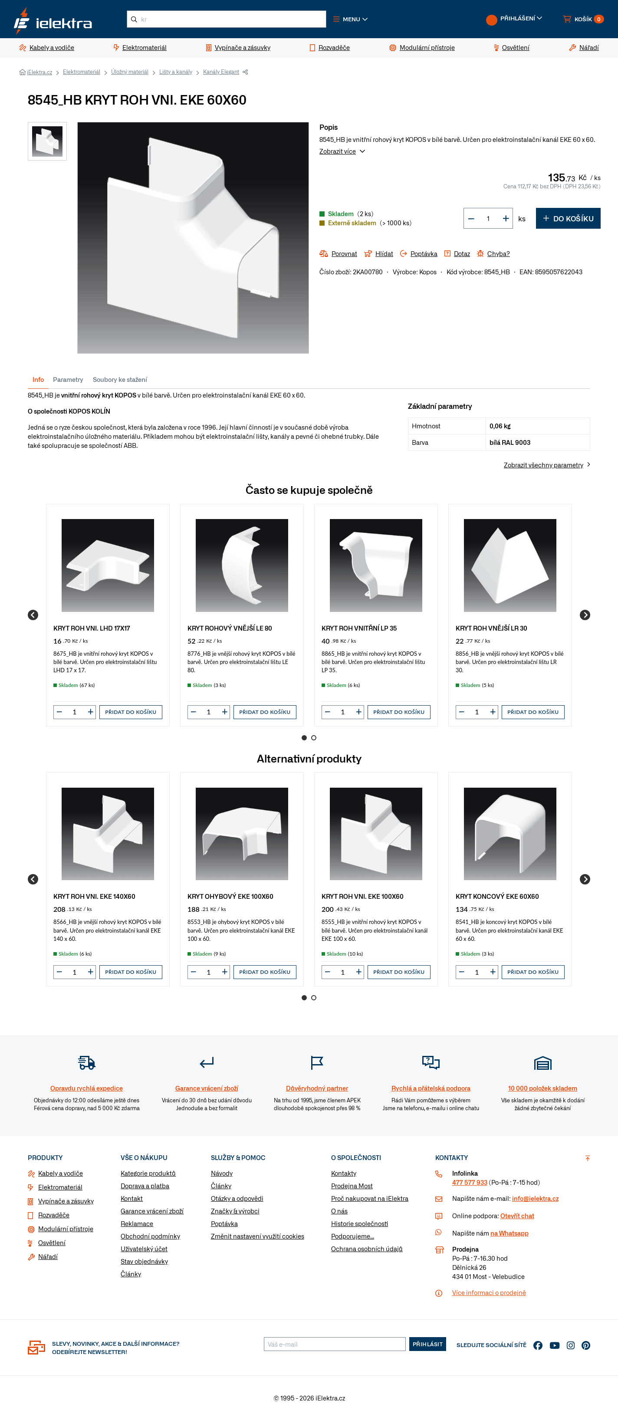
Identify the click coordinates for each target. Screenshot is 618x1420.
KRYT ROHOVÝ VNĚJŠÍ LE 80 (229, 627)
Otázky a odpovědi (237, 1198)
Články (131, 1273)
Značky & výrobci (235, 1210)
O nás (339, 1210)
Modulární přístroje (65, 1228)
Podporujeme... (352, 1236)
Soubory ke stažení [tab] (120, 379)
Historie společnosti (359, 1223)
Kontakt (132, 1198)
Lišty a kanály (175, 72)
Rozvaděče (53, 1214)
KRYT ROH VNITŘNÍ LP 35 (359, 627)
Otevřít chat (517, 1215)
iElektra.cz (39, 72)
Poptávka (224, 1223)
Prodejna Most (352, 1185)
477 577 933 (469, 1182)
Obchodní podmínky (150, 1236)
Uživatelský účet (144, 1248)
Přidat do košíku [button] (130, 712)
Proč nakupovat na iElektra (369, 1198)
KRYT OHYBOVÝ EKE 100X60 (230, 896)
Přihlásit (428, 1344)
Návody (222, 1173)
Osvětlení (52, 1242)
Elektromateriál (81, 72)
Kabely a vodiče (60, 1173)
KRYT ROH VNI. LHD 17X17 (91, 627)
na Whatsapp (509, 1232)
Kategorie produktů (148, 1173)
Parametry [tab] (68, 379)
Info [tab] (38, 379)
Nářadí (48, 1256)
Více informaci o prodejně (489, 1292)
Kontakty (343, 1173)
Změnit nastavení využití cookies (257, 1236)
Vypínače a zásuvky (66, 1200)
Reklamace (137, 1223)
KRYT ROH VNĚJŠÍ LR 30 (491, 627)
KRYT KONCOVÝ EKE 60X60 (497, 896)
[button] (350, 19)
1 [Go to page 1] (304, 737)
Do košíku (568, 218)
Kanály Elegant (221, 72)
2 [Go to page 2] (313, 737)
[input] (74, 711)
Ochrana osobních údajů (367, 1248)
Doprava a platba (145, 1185)
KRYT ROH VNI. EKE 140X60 (94, 896)
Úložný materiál (129, 72)
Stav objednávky (144, 1261)
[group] (108, 615)
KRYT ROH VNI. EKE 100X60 (363, 896)
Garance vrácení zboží (152, 1210)
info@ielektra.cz (535, 1198)
